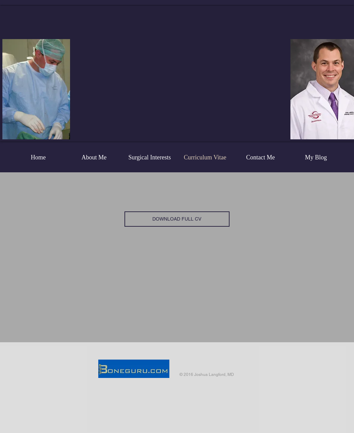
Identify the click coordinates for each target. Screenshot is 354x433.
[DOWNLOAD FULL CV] (177, 219)
